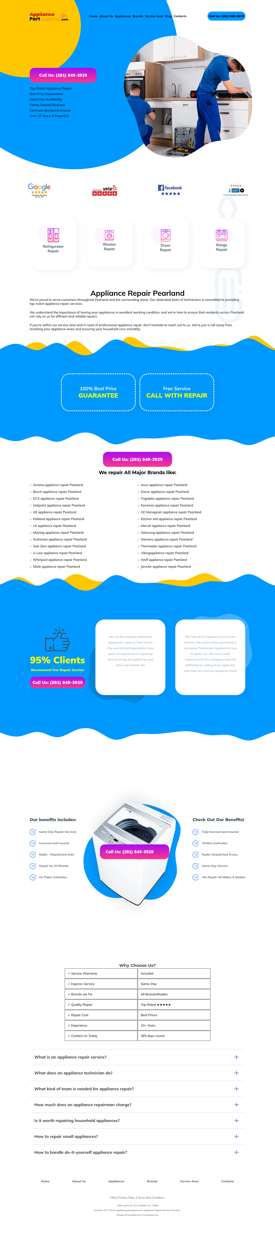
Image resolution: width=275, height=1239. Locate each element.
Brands (138, 16)
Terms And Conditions (151, 1197)
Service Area (154, 16)
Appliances (123, 16)
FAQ (113, 1197)
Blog (168, 16)
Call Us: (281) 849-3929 (226, 16)
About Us (106, 16)
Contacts (180, 16)
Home (93, 16)
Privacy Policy (126, 1197)
